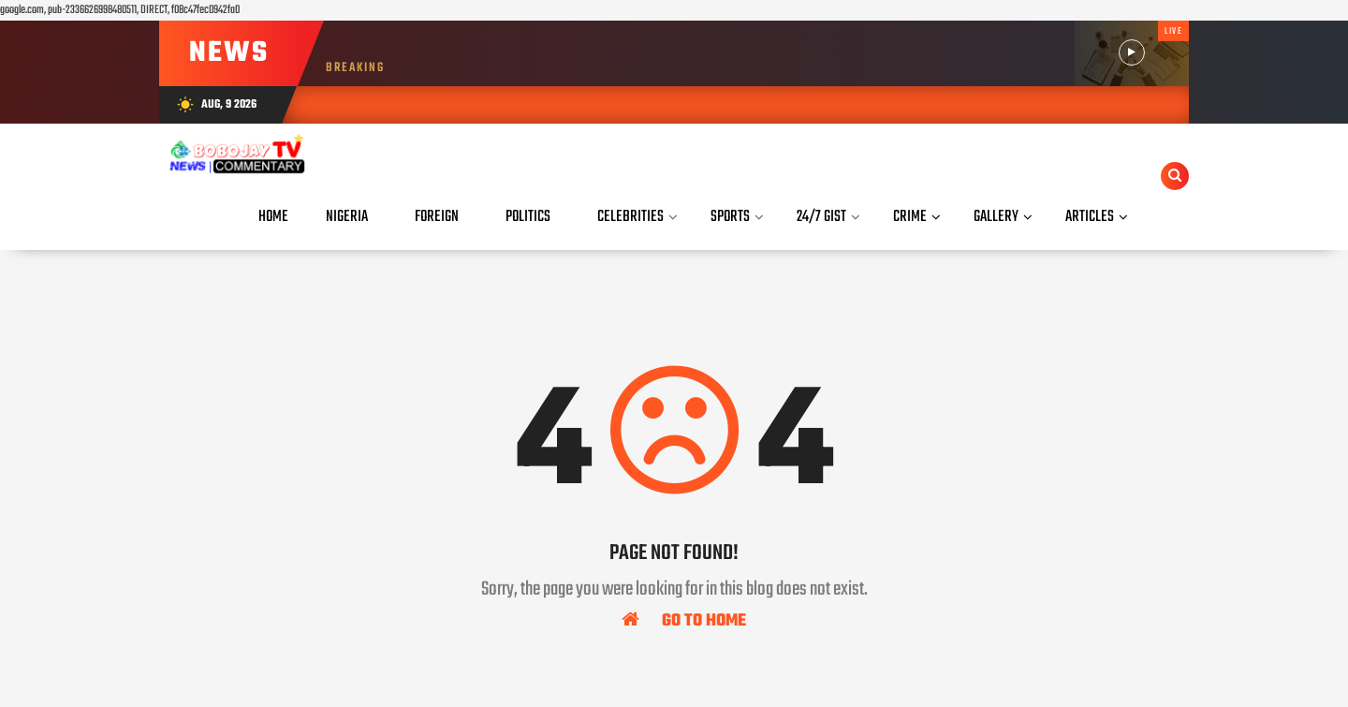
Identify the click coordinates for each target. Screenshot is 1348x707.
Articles (1089, 216)
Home (273, 216)
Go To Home (684, 620)
